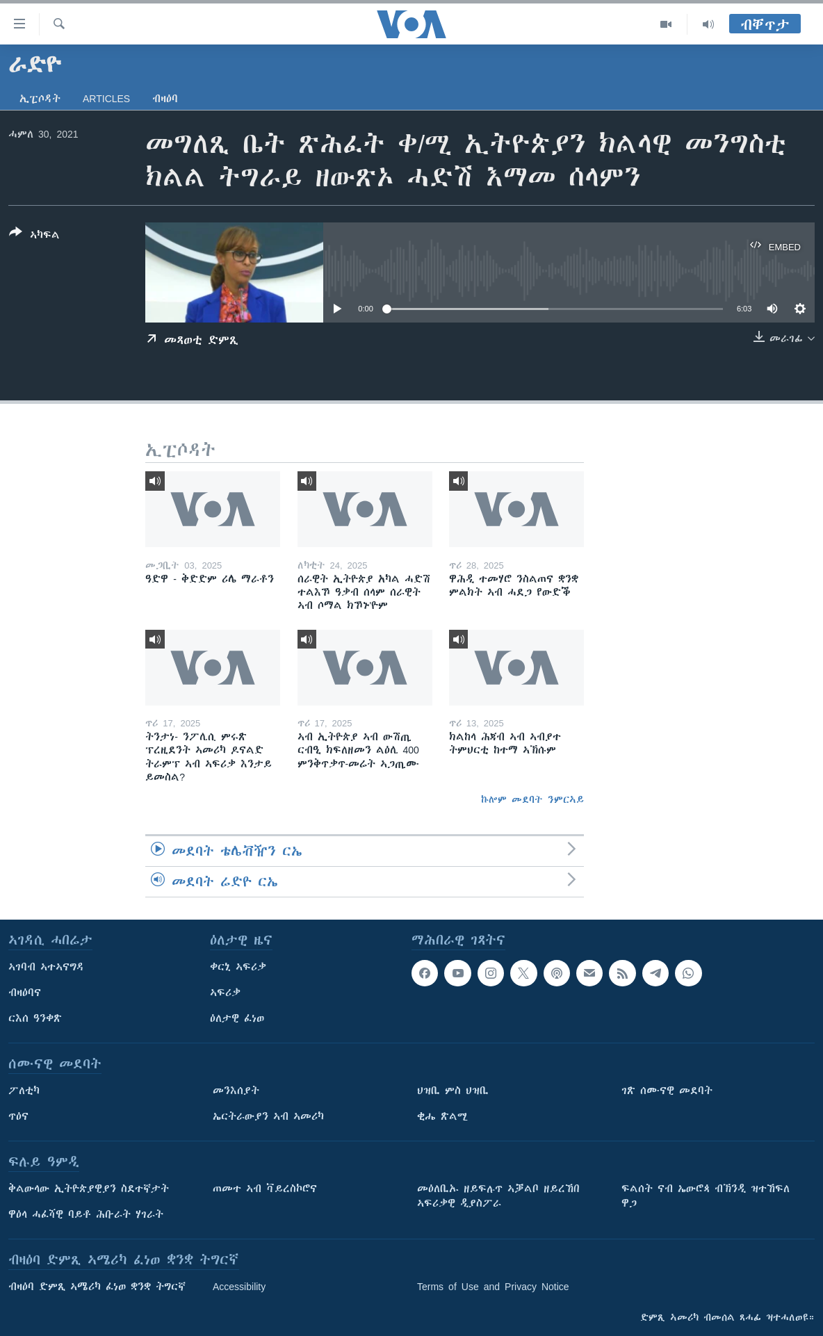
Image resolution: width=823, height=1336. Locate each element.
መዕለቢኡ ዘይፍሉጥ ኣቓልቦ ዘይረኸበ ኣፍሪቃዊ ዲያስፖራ (498, 1195)
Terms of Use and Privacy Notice (493, 1286)
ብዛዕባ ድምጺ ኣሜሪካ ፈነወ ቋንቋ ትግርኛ (97, 1286)
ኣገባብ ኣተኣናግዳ (46, 967)
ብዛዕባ (165, 98)
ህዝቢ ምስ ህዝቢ (453, 1090)
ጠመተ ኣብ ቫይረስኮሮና (265, 1188)
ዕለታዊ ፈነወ (237, 1018)
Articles (106, 98)
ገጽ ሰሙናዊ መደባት (666, 1090)
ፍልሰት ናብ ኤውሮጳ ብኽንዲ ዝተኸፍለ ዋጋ (705, 1195)
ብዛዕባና (24, 992)
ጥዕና (18, 1116)
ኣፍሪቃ (225, 992)
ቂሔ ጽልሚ (442, 1116)
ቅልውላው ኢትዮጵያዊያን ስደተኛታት (88, 1188)
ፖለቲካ (24, 1090)
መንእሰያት (236, 1090)
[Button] (34, 236)
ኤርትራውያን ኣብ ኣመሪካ (268, 1116)
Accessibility (239, 1286)
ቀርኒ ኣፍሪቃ (238, 967)
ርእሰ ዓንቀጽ (35, 1018)
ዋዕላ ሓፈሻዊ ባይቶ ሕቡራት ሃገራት (85, 1214)
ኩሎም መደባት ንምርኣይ (532, 799)
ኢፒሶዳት (39, 98)
